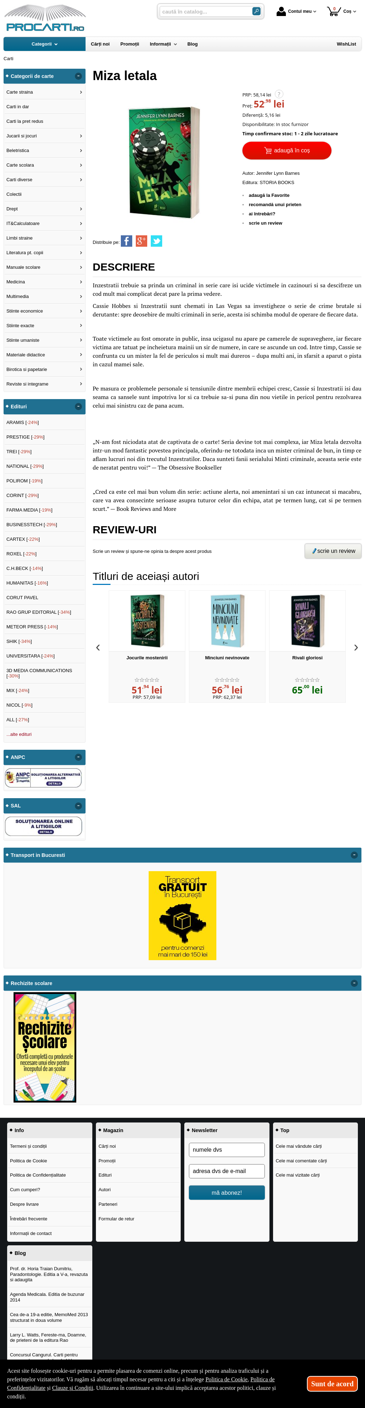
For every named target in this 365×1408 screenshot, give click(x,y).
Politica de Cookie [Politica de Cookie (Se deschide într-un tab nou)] (226, 1379)
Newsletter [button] (204, 1130)
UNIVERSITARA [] (30, 656)
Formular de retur (116, 1218)
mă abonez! (227, 1192)
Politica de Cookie (28, 1160)
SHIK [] (19, 641)
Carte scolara (20, 165)
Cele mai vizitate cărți (298, 1175)
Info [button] (19, 1130)
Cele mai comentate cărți (301, 1160)
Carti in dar (17, 106)
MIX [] (17, 690)
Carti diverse (19, 179)
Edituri (105, 1175)
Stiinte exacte (20, 325)
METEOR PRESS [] (32, 626)
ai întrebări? (262, 213)
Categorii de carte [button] (32, 76)
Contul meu (294, 11)
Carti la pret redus (24, 121)
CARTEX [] (23, 539)
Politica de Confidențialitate (38, 1175)
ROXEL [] (21, 553)
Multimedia (17, 296)
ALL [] (17, 719)
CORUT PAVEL (22, 597)
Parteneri (107, 1204)
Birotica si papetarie (26, 369)
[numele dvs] (227, 1150)
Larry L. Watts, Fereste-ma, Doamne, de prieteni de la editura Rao (48, 1337)
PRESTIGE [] (25, 437)
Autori (104, 1189)
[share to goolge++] (141, 241)
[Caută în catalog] (256, 11)
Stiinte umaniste (23, 340)
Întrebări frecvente (28, 1218)
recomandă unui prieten (275, 204)
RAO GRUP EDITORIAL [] (38, 612)
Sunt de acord (332, 1384)
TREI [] (19, 451)
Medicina (15, 281)
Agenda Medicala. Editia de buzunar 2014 (47, 1297)
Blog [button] (20, 1253)
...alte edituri (19, 734)
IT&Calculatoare (23, 223)
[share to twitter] (156, 241)
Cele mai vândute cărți (299, 1146)
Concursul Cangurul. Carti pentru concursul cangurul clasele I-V (44, 1357)
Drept (12, 208)
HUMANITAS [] (27, 583)
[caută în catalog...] (203, 11)
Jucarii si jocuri (21, 135)
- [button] (78, 76)
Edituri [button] (19, 406)
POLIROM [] (24, 480)
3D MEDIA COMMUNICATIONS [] (39, 673)
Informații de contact (31, 1233)
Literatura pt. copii (24, 252)
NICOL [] (19, 705)
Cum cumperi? (25, 1189)
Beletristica (17, 150)
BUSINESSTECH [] (31, 524)
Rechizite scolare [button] (31, 983)
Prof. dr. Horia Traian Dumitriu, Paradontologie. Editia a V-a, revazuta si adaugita (49, 1274)
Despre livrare (24, 1204)
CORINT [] (22, 495)
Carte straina (19, 92)
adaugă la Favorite (269, 195)
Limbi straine (19, 238)
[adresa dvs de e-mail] (227, 1171)
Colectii (14, 194)
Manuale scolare (23, 267)
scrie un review (265, 223)
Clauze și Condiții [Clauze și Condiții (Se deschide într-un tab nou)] (72, 1388)
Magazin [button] (113, 1130)
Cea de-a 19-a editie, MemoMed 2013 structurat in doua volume (49, 1317)
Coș (339, 11)
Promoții (106, 1160)
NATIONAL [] (25, 466)
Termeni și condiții (28, 1146)
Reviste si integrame (27, 384)
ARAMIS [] (22, 422)
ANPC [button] (18, 757)
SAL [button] (16, 805)
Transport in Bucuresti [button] (38, 855)
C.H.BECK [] (24, 568)
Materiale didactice (25, 354)
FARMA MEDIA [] (29, 510)
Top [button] (285, 1130)
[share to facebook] (126, 241)
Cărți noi (106, 1146)
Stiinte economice (24, 311)
